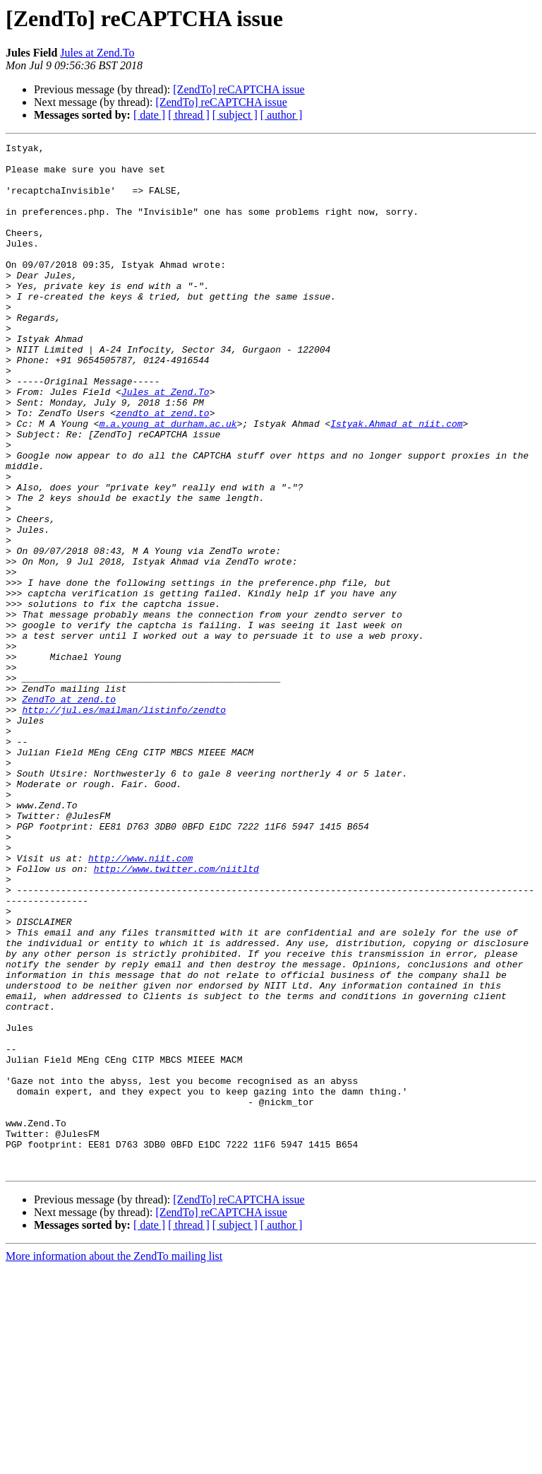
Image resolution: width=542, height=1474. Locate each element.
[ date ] (149, 115)
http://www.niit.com (140, 1002)
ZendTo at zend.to (69, 811)
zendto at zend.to (163, 467)
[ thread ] (189, 115)
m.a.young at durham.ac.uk (168, 480)
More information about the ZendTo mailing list (114, 1462)
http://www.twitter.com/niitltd (176, 1014)
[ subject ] (235, 115)
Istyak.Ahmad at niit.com (396, 480)
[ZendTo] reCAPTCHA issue (238, 89)
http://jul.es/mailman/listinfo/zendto (124, 824)
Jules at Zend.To (97, 53)
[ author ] (281, 115)
